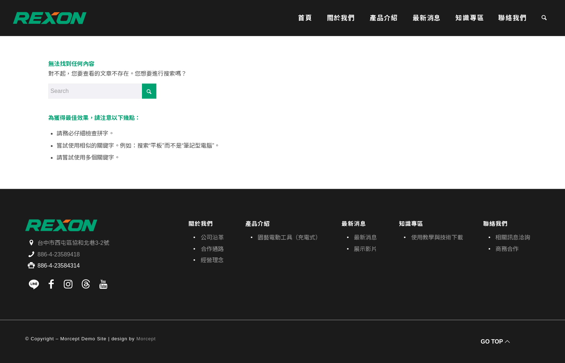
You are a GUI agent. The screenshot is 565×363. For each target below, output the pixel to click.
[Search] (544, 18)
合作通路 (212, 249)
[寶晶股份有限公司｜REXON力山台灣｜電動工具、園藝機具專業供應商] (49, 18)
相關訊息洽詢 (512, 237)
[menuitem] (305, 18)
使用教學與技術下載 (437, 237)
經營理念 (212, 260)
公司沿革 (212, 237)
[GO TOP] (494, 341)
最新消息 (365, 237)
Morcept (146, 338)
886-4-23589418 (58, 254)
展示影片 (365, 249)
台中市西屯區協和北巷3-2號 (73, 243)
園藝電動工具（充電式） (289, 237)
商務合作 (507, 249)
